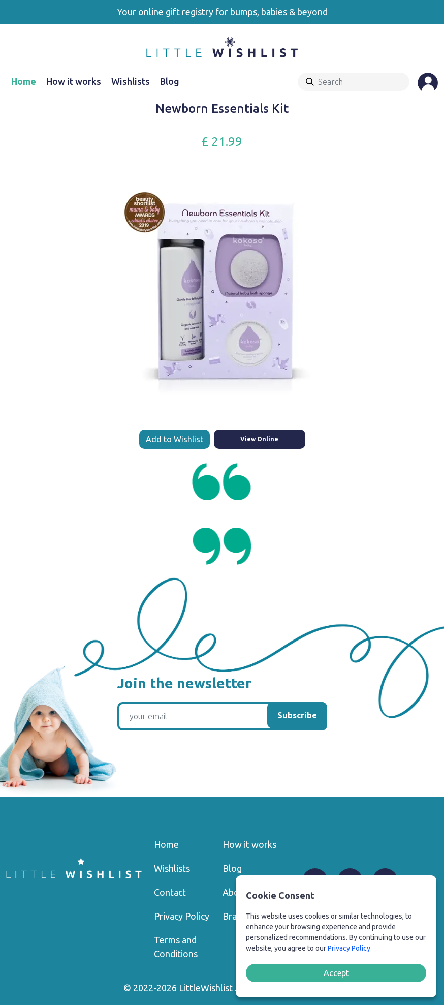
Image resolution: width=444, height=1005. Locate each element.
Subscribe (297, 715)
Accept (336, 973)
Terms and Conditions (176, 947)
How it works (73, 81)
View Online (259, 439)
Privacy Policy (181, 916)
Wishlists (130, 81)
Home (23, 81)
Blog (169, 81)
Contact (170, 892)
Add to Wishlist (174, 439)
